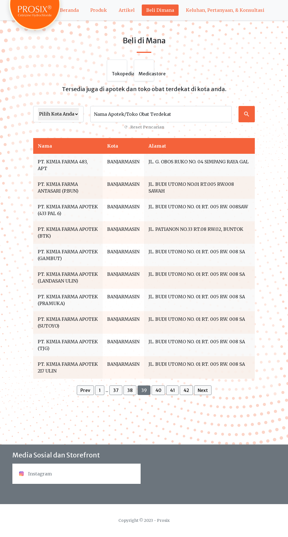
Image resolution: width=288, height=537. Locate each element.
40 (158, 390)
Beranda (69, 10)
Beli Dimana (160, 10)
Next (203, 390)
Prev (85, 390)
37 (116, 390)
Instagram (35, 474)
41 (172, 390)
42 (186, 390)
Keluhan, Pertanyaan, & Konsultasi (225, 10)
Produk (98, 10)
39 (144, 390)
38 (130, 390)
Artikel (127, 10)
